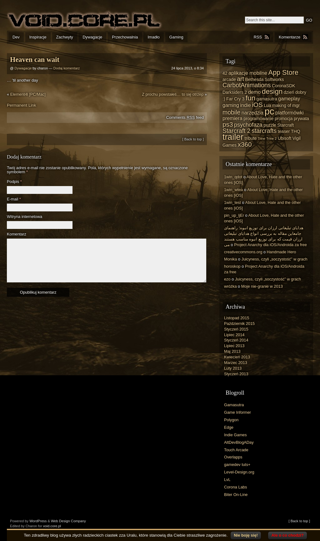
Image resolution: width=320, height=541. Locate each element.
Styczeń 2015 (236, 329)
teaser (284, 131)
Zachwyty (64, 37)
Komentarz (16, 234)
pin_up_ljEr (234, 215)
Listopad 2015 (236, 318)
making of (281, 105)
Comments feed (185, 117)
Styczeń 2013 (236, 374)
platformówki (289, 112)
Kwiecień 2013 (237, 357)
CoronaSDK (283, 85)
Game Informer (237, 412)
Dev (16, 37)
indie (245, 105)
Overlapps (233, 457)
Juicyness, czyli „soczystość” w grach (275, 259)
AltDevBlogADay (239, 442)
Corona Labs (235, 487)
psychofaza (248, 125)
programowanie (258, 118)
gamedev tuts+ (237, 464)
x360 (245, 144)
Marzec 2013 (235, 362)
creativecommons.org (243, 252)
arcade (229, 79)
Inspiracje (38, 37)
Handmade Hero (281, 252)
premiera (232, 118)
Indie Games (235, 434)
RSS (258, 37)
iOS (257, 104)
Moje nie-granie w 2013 (262, 286)
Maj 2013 (232, 351)
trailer (232, 137)
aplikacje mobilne (247, 73)
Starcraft (285, 125)
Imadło (153, 37)
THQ (295, 131)
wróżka (230, 286)
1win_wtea (233, 189)
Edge (228, 427)
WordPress (38, 521)
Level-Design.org (239, 472)
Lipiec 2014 (234, 334)
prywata (301, 118)
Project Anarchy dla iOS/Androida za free (270, 244)
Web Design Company (68, 521)
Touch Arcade (236, 449)
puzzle (269, 125)
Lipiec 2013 (234, 345)
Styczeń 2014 (236, 340)
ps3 (227, 124)
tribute (251, 138)
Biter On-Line (236, 494)
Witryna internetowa (24, 217)
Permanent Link (21, 105)
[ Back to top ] (193, 139)
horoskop (232, 266)
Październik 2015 (239, 323)
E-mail (14, 199)
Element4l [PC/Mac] (28, 94)
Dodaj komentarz (66, 68)
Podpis (14, 182)
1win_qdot (233, 176)
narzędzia (252, 112)
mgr (296, 105)
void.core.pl (52, 526)
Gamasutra (234, 404)
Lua (267, 105)
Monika (230, 259)
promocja (283, 118)
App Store (283, 72)
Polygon (231, 419)
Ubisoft (284, 138)
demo (254, 92)
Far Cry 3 (235, 98)
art (240, 78)
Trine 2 (271, 138)
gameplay (289, 98)
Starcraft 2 (236, 130)
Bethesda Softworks (264, 79)
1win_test (232, 202)
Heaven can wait (34, 59)
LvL (227, 479)
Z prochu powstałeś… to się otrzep (172, 94)
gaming (230, 105)
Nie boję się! (246, 535)
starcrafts (264, 130)
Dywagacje (92, 37)
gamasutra (267, 98)
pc (269, 111)
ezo (227, 279)
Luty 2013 (233, 368)
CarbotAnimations (246, 85)
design (272, 91)
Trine (261, 138)
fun (250, 98)
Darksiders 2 (234, 92)
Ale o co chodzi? (287, 535)
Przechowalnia (125, 37)
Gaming (176, 37)
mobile (231, 112)
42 (225, 73)
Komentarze (289, 37)
